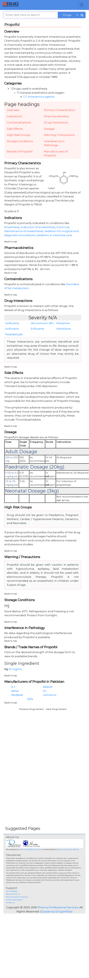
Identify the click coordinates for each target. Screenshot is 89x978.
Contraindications (19, 122)
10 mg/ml (15, 669)
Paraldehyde (14, 334)
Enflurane (37, 328)
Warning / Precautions (59, 135)
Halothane (63, 328)
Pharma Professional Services (30, 849)
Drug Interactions (56, 122)
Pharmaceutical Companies (17, 897)
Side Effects (15, 128)
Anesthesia (12, 227)
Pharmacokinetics (56, 116)
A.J (13, 686)
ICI (44, 691)
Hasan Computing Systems (68, 849)
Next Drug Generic (56, 709)
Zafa (30, 699)
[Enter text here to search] (30, 15)
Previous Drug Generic (31, 709)
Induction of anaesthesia (38, 227)
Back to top (10, 241)
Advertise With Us (13, 894)
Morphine (63, 323)
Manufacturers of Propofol (56, 153)
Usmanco (49, 694)
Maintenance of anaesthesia (23, 231)
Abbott (48, 686)
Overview (13, 110)
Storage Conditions (20, 141)
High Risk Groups (18, 135)
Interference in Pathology (54, 143)
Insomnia (62, 227)
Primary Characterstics (59, 110)
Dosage (49, 128)
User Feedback (11, 891)
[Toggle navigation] (81, 4)
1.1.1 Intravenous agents (39, 96)
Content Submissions (14, 900)
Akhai (15, 691)
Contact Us (10, 903)
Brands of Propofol (20, 151)
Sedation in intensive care (54, 235)
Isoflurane (12, 323)
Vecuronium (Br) (42, 323)
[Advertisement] (40, 735)
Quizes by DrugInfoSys (57, 911)
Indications (14, 116)
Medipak (17, 694)
